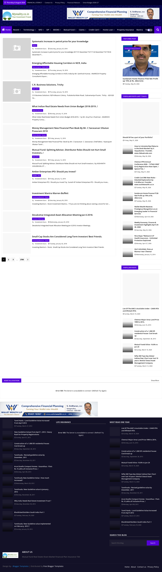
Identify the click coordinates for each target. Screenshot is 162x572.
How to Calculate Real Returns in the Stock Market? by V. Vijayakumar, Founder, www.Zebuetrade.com (146, 149)
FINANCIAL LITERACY (34, 3)
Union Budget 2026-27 (91, 3)
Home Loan (108, 30)
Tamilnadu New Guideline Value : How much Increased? (31, 479)
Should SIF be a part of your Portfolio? (138, 137)
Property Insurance (125, 30)
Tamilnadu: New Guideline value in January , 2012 (31, 490)
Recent (16, 30)
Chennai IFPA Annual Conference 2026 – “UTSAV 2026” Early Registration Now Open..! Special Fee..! (146, 165)
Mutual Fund (69, 30)
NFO (40, 30)
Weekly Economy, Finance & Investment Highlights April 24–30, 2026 (146, 224)
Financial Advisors (73, 3)
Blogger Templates (21, 566)
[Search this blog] (128, 543)
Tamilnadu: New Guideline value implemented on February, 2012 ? (32, 525)
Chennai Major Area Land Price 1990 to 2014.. (146, 320)
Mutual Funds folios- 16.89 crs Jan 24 (146, 345)
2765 (22, 259)
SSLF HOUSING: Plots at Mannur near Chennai (143, 250)
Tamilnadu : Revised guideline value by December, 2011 (29, 456)
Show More (155, 380)
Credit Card (94, 30)
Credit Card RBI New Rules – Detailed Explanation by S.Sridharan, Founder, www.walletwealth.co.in (145, 181)
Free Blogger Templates (53, 566)
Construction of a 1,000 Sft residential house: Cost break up (145, 333)
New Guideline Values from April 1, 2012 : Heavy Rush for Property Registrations (33, 433)
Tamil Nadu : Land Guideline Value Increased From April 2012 (31, 421)
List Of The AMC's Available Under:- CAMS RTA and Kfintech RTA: (141, 309)
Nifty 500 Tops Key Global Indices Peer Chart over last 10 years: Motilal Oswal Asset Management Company (146, 359)
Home (8, 30)
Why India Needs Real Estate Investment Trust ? (32, 501)
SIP (47, 30)
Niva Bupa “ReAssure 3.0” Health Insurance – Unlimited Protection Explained (145, 238)
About (133, 567)
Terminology (28, 30)
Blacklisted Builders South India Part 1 (29, 512)
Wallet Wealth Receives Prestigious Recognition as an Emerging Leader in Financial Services (145, 210)
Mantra (139, 30)
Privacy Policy (60, 3)
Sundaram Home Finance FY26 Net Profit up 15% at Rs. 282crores (140, 80)
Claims (82, 30)
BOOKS (56, 30)
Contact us (49, 3)
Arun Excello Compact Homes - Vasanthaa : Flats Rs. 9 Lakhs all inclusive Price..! (33, 467)
